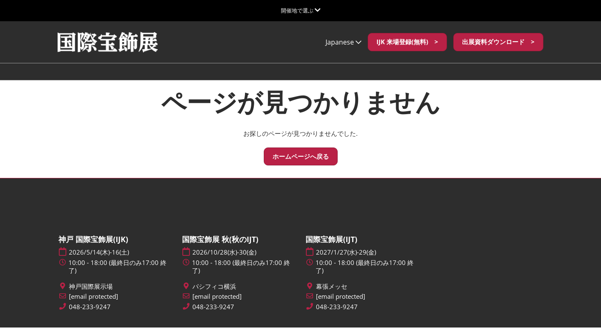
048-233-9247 (90, 314)
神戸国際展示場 (91, 294)
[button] (407, 50)
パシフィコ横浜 (214, 294)
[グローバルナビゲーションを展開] (301, 10)
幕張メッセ (331, 294)
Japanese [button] (343, 50)
